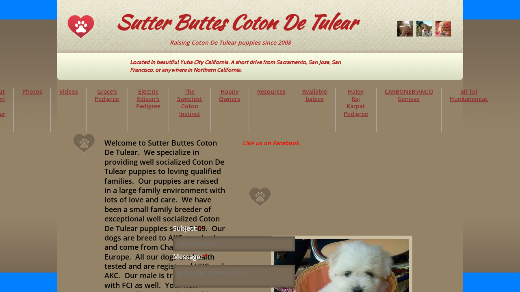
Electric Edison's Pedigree (148, 99)
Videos (68, 91)
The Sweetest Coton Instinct (189, 103)
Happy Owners (229, 95)
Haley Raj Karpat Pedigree (356, 103)
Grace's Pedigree (107, 95)
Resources (271, 91)
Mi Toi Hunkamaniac (469, 95)
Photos (32, 91)
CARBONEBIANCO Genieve (409, 95)
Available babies (314, 95)
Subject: (188, 228)
